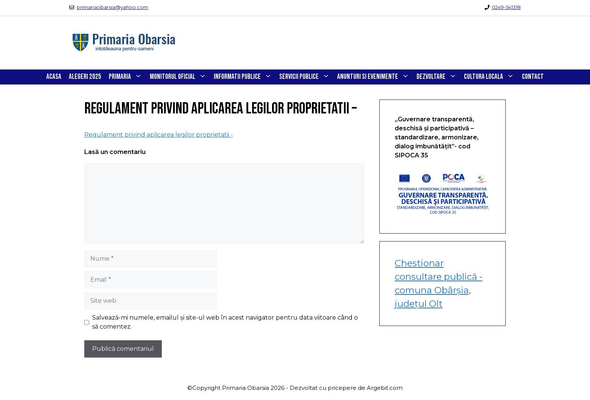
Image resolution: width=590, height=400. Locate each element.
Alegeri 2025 (85, 76)
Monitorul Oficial (180, 77)
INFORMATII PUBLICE (244, 77)
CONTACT (533, 76)
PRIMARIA (127, 77)
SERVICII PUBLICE (306, 77)
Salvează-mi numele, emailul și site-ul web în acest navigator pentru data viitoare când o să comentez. (225, 322)
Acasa (53, 76)
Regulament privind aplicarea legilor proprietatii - (158, 134)
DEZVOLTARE (438, 77)
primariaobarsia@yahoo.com (112, 7)
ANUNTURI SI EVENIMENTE (375, 77)
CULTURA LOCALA (491, 77)
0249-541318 (506, 7)
